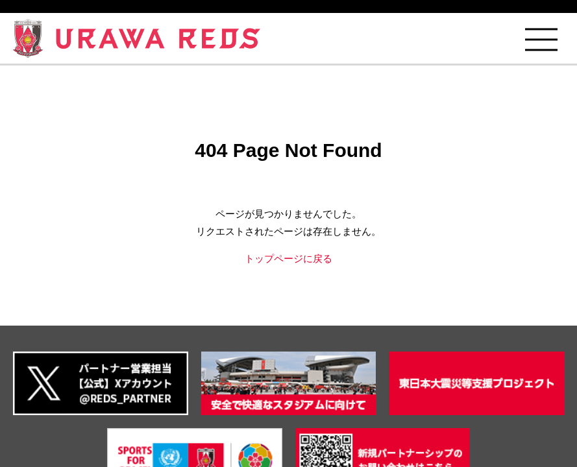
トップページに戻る (288, 258)
